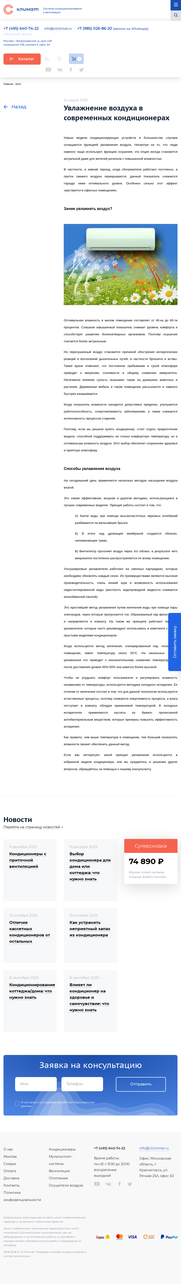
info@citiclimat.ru (58, 28)
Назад (14, 107)
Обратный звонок (17, 34)
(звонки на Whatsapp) (112, 28)
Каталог (21, 59)
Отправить (140, 1084)
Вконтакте (60, 70)
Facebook (70, 69)
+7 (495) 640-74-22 (109, 1148)
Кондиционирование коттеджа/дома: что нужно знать (32, 991)
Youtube (48, 70)
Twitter (81, 69)
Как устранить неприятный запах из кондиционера (90, 928)
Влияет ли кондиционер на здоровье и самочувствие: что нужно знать (89, 997)
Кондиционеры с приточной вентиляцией (27, 860)
